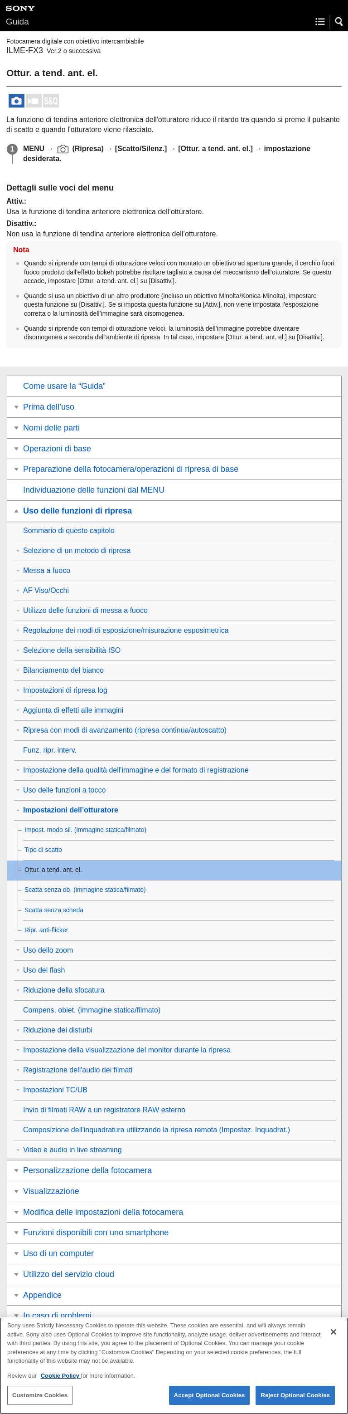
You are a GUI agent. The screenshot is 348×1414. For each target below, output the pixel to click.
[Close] (333, 1339)
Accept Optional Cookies (209, 1402)
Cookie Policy (61, 1382)
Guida (17, 21)
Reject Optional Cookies (295, 1402)
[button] (339, 21)
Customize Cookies (40, 1402)
